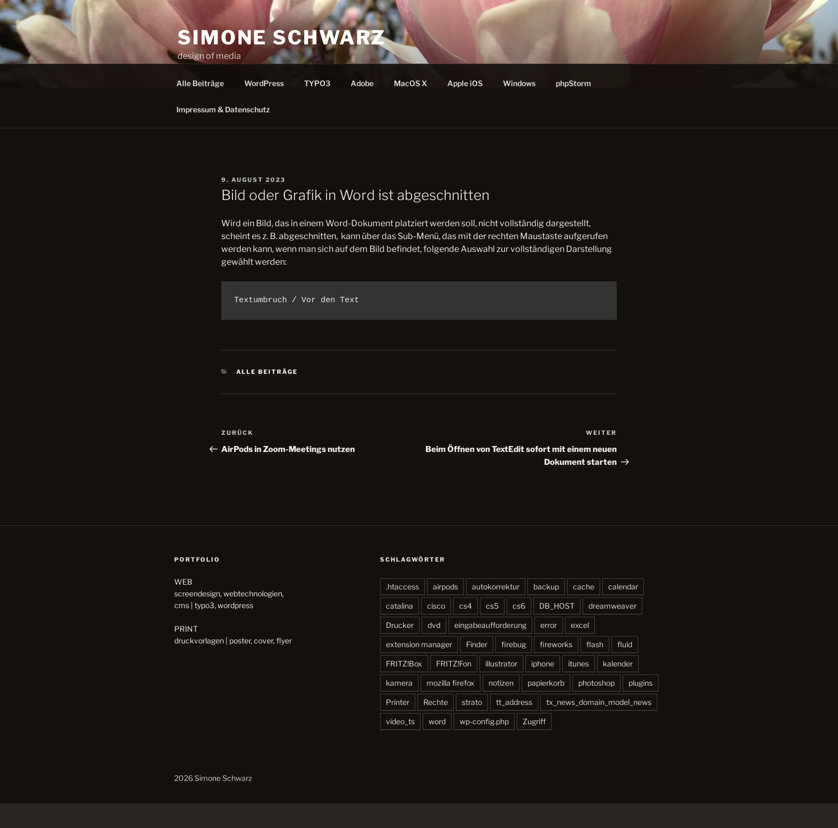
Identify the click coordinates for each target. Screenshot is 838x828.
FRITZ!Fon (453, 688)
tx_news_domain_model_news (598, 726)
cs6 (519, 630)
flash (594, 668)
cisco (436, 630)
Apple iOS (465, 107)
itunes (578, 688)
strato (472, 726)
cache (583, 611)
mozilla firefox (450, 707)
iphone (542, 688)
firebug (513, 668)
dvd (434, 649)
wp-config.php (484, 745)
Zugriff (534, 745)
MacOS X (410, 107)
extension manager (419, 668)
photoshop (596, 707)
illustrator (501, 688)
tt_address (514, 726)
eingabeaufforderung (490, 649)
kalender (618, 688)
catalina (399, 630)
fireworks (556, 668)
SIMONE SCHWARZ (281, 37)
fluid (624, 668)
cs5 (492, 630)
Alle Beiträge (200, 107)
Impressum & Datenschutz (223, 134)
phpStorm (573, 107)
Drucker (400, 649)
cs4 (465, 630)
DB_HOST (557, 630)
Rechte (435, 726)
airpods (445, 611)
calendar (623, 611)
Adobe (362, 107)
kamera (399, 707)
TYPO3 (317, 107)
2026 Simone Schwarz (213, 802)
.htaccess (402, 611)
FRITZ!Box (404, 688)
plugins (641, 707)
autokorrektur (495, 611)
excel (580, 649)
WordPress (264, 107)
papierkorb (545, 707)
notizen (501, 707)
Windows (519, 107)
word (437, 745)
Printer (397, 726)
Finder (476, 668)
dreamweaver (612, 630)
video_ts (400, 745)
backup (546, 611)
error (548, 649)
